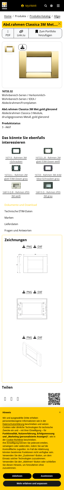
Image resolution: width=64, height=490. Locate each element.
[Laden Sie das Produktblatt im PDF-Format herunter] (8, 33)
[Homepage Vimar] (4, 5)
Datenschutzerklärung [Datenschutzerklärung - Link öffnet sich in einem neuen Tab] (13, 424)
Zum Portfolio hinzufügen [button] (45, 33)
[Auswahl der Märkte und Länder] (51, 6)
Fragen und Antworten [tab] (18, 230)
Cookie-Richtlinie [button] (14, 440)
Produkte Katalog (40, 16)
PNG (27, 246)
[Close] (59, 24)
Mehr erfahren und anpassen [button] (32, 483)
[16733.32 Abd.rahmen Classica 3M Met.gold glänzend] (9, 49)
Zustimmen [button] (47, 476)
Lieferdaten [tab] (11, 224)
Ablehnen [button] (17, 476)
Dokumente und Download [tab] (20, 205)
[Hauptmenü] (58, 6)
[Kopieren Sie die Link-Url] (21, 33)
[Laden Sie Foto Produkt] (22, 47)
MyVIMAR (28, 6)
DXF (37, 246)
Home (7, 16)
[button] (59, 412)
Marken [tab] (9, 217)
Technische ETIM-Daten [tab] (18, 211)
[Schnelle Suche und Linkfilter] (45, 6)
